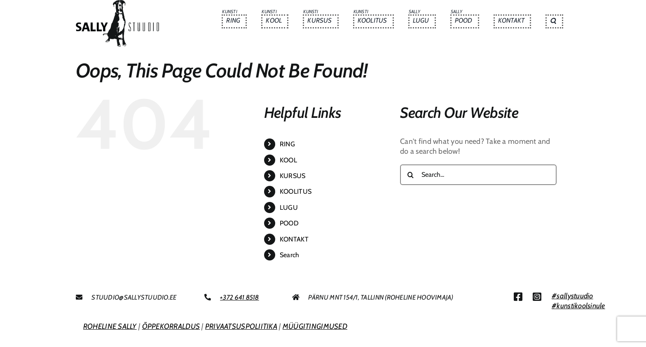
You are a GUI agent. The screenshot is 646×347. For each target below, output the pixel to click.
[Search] (410, 174)
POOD (289, 223)
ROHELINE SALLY (110, 326)
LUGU (289, 207)
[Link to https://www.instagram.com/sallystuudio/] (537, 297)
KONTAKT (294, 239)
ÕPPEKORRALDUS (171, 326)
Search (290, 255)
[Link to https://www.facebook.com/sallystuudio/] (518, 297)
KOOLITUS (295, 191)
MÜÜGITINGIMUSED (315, 326)
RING (287, 144)
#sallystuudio (572, 295)
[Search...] (478, 174)
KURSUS (293, 176)
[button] (554, 21)
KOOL (288, 160)
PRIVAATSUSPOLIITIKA (241, 326)
